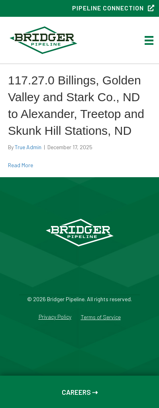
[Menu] (149, 40)
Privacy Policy (55, 317)
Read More (20, 165)
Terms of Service (101, 317)
